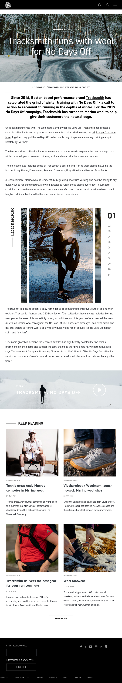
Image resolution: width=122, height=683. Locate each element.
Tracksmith (95, 97)
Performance (38, 87)
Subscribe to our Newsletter (20, 660)
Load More (61, 618)
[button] (99, 4)
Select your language (16, 646)
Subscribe (21, 667)
